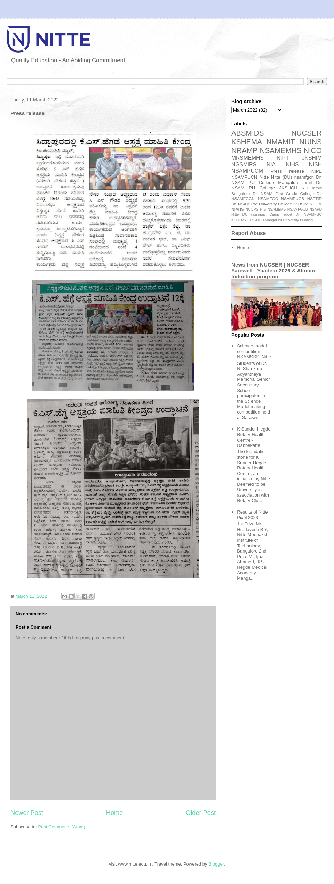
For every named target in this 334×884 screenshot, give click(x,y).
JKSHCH (288, 187)
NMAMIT (281, 142)
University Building (297, 220)
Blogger (216, 864)
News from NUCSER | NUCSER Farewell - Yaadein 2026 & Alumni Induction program (273, 270)
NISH (315, 164)
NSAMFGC (268, 198)
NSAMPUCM (247, 171)
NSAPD (315, 209)
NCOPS (252, 209)
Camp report (280, 214)
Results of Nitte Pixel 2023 (252, 514)
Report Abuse (248, 233)
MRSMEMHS (247, 158)
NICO (313, 150)
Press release (287, 171)
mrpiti (317, 188)
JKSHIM (312, 158)
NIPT (283, 158)
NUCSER (306, 133)
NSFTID (314, 198)
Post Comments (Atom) (61, 826)
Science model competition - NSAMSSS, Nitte (254, 351)
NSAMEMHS (280, 150)
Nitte (264, 177)
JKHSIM (300, 204)
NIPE (316, 171)
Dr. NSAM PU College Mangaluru (276, 179)
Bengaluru (240, 193)
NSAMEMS (277, 209)
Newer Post (26, 812)
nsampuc (258, 214)
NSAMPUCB (292, 198)
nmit (307, 182)
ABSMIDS (247, 133)
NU (305, 188)
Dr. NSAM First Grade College (283, 193)
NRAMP (244, 150)
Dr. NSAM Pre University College (261, 204)
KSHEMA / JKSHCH (247, 220)
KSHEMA (246, 142)
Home (114, 812)
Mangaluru (273, 220)
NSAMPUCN (244, 177)
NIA (271, 164)
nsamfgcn (304, 177)
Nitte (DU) (281, 177)
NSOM (316, 204)
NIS (263, 209)
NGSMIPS (243, 164)
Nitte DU (239, 214)
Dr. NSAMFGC (309, 214)
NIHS (292, 164)
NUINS (310, 142)
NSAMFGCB (297, 209)
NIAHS (237, 209)
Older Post (201, 812)
